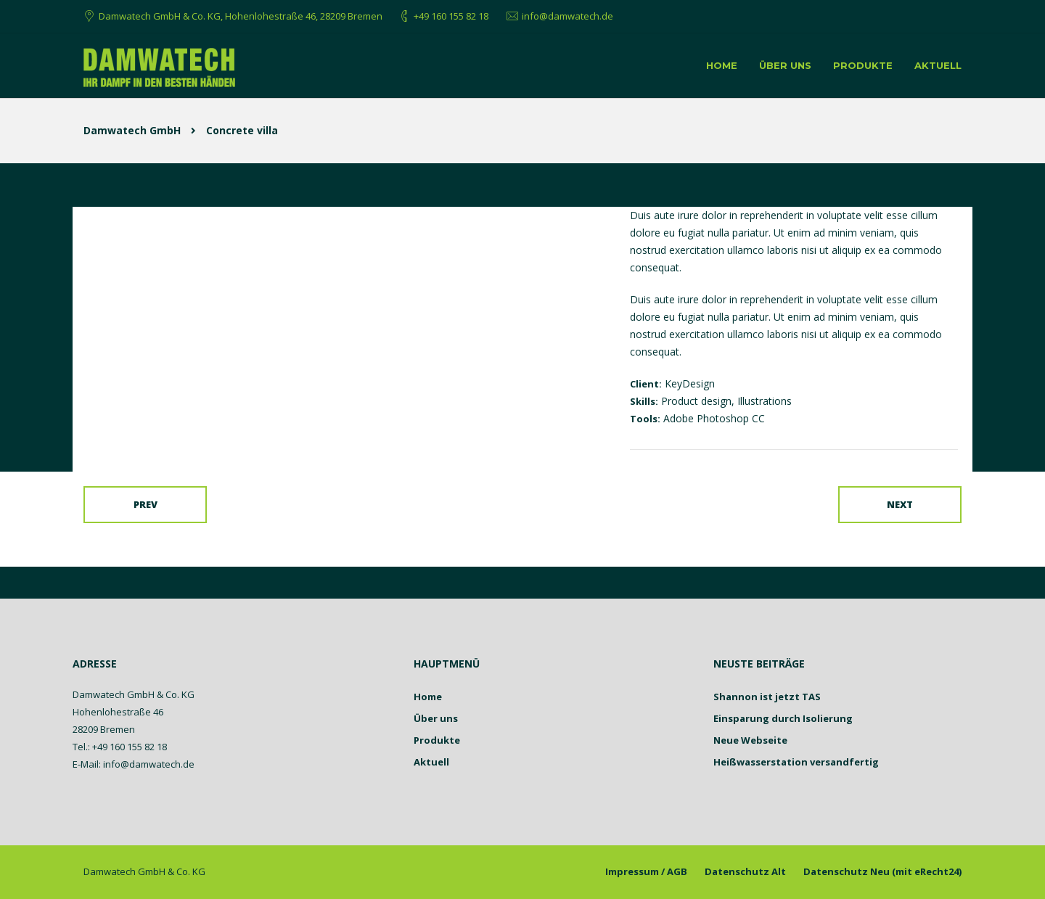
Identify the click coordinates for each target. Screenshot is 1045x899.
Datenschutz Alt (745, 871)
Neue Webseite (750, 740)
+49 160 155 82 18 (451, 15)
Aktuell (938, 65)
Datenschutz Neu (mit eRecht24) (882, 871)
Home (721, 65)
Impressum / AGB (646, 871)
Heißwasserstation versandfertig (796, 761)
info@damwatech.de (567, 15)
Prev (145, 504)
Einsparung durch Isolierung (783, 718)
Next (900, 504)
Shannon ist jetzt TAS (767, 696)
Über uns (785, 65)
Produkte (863, 65)
